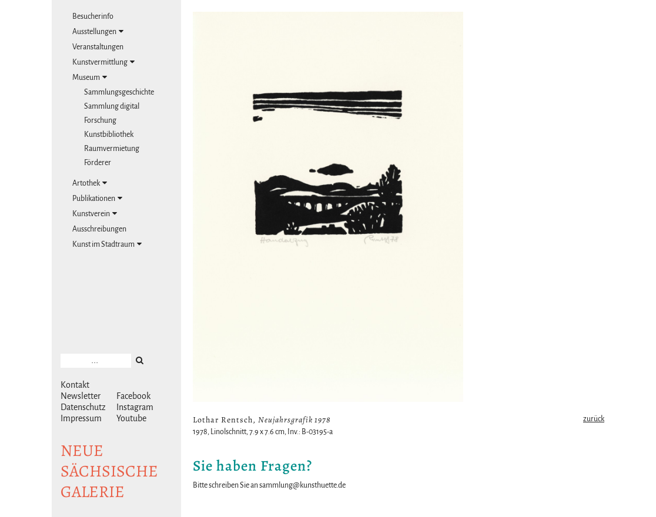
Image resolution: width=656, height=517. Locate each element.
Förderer (97, 163)
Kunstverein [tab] (94, 213)
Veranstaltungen (97, 47)
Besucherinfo (92, 16)
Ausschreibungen (99, 229)
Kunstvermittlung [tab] (103, 62)
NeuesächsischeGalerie (109, 471)
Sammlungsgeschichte (119, 92)
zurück (593, 419)
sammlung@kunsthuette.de (302, 485)
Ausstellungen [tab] (97, 31)
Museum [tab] (89, 77)
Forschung (100, 120)
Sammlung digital (111, 106)
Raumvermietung (111, 149)
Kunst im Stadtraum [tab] (107, 244)
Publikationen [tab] (97, 198)
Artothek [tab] (89, 183)
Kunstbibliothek (108, 134)
